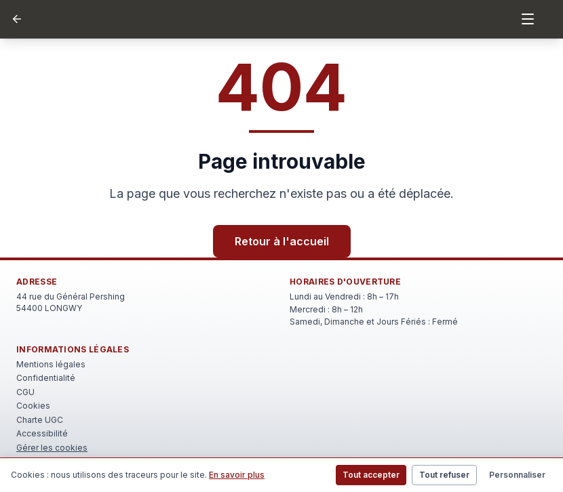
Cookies (33, 406)
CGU (25, 392)
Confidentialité (45, 378)
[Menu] (527, 19)
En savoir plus (237, 475)
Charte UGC (39, 420)
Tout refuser (444, 475)
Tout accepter (371, 475)
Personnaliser (517, 475)
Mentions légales (50, 364)
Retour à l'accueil (282, 241)
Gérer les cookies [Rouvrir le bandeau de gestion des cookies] (52, 448)
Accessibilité (42, 433)
